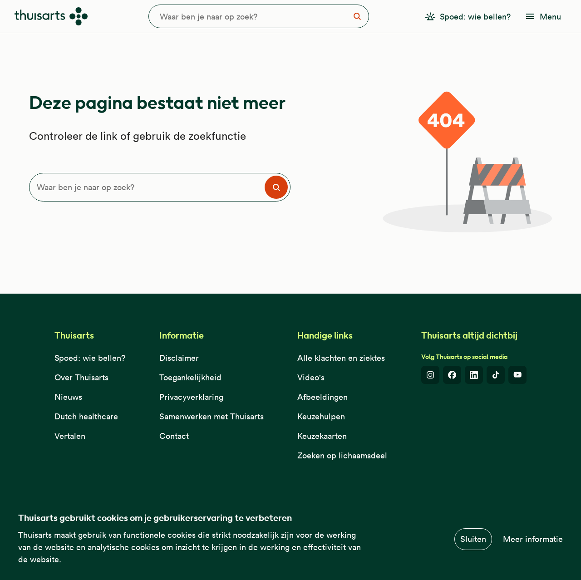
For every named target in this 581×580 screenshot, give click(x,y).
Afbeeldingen (322, 397)
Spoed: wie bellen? (89, 358)
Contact (174, 436)
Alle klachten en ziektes (341, 358)
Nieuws (68, 397)
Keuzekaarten (322, 436)
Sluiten (473, 539)
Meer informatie (533, 539)
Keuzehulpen (321, 416)
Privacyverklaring (191, 397)
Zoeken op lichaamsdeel (342, 455)
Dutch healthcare (86, 416)
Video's (311, 377)
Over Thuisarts (81, 377)
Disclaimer (179, 358)
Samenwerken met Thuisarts (211, 416)
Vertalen (69, 436)
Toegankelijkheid (190, 377)
